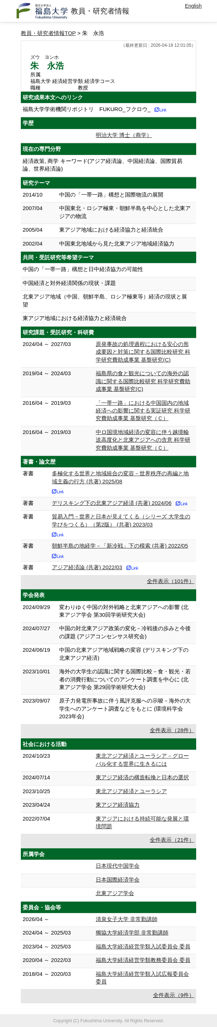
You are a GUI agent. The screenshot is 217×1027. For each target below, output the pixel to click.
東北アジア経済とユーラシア (131, 791)
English (193, 6)
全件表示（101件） (170, 581)
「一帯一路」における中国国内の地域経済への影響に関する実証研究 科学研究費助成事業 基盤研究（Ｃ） (143, 411)
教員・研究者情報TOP (48, 33)
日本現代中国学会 (118, 866)
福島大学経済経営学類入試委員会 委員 (143, 946)
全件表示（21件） (172, 840)
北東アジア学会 (115, 893)
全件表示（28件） (172, 730)
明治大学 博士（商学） (124, 135)
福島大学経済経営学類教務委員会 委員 (143, 960)
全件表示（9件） (173, 995)
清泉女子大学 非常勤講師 (126, 919)
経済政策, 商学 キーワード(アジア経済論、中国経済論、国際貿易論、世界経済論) (103, 165)
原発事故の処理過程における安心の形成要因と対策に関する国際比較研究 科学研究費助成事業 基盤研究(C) (143, 352)
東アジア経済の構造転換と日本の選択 (142, 777)
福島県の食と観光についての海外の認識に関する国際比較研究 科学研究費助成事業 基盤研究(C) (143, 381)
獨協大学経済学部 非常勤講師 (132, 932)
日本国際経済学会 (118, 879)
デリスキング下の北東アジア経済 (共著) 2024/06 (112, 503)
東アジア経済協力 (118, 805)
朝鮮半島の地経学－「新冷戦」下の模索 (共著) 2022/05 (120, 546)
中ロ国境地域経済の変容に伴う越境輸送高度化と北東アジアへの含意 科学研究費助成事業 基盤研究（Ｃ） (143, 440)
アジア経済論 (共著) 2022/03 (87, 567)
